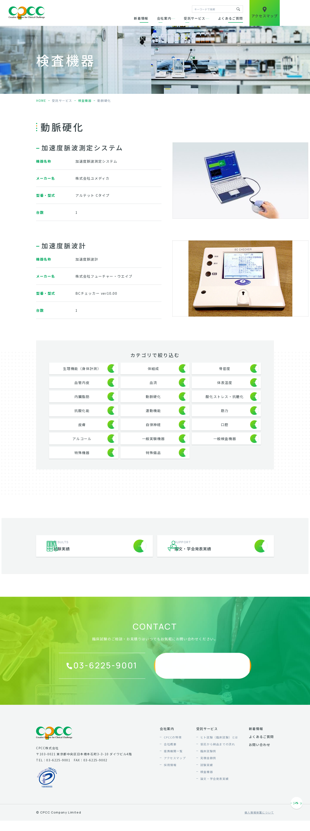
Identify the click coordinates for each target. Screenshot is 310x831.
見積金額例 (208, 774)
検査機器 (84, 100)
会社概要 (170, 760)
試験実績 (206, 781)
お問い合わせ (259, 761)
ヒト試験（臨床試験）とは (219, 753)
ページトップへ (297, 819)
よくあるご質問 (230, 18)
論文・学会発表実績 (214, 795)
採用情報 (170, 781)
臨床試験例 (208, 767)
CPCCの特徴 (173, 753)
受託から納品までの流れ (217, 760)
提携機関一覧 (173, 767)
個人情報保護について (259, 829)
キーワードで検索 (238, 9)
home (41, 100)
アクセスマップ (175, 774)
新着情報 (141, 18)
